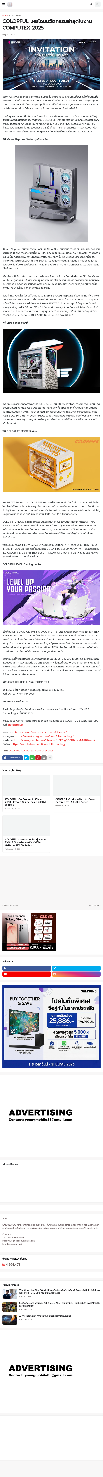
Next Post (94, 905)
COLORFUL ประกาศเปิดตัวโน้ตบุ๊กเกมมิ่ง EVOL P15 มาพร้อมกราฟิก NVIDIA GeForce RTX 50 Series (25, 842)
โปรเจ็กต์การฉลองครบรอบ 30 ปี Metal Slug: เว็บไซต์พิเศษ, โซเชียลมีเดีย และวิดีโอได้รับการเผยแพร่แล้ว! (59, 1304)
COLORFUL (16, 16)
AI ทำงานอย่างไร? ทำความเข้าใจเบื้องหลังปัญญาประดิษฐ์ (45, 1316)
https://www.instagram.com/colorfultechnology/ (45, 736)
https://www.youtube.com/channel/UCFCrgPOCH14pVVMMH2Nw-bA (54, 740)
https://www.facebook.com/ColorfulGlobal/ (41, 732)
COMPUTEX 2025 (44, 750)
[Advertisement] (21, 1437)
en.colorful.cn (16, 725)
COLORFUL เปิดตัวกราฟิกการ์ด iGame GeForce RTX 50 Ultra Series (75, 801)
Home (5, 16)
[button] (3, 4)
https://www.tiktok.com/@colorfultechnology (38, 744)
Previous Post (11, 905)
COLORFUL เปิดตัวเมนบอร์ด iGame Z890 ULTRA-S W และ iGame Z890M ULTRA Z (25, 802)
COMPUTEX (27, 750)
